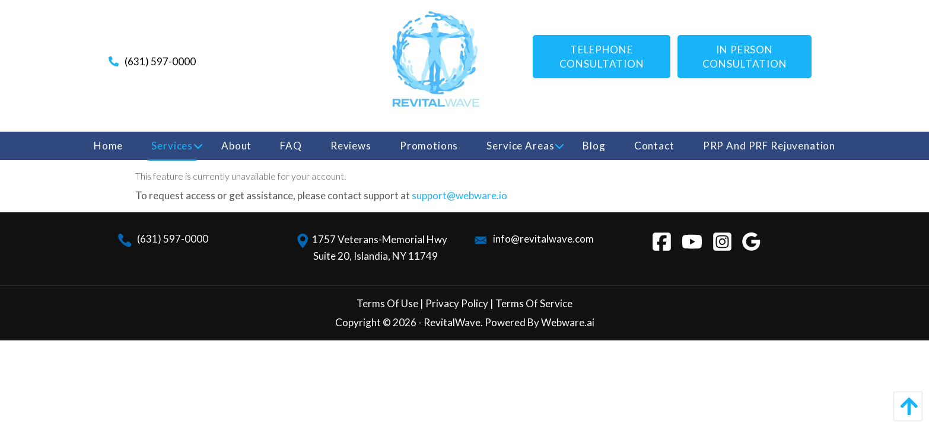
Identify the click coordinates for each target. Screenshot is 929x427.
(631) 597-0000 (160, 61)
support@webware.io (459, 195)
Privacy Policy (456, 303)
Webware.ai (567, 322)
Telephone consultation (601, 56)
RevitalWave (452, 322)
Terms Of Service (533, 303)
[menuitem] (108, 146)
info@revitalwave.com (533, 238)
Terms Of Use (387, 303)
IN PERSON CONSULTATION (744, 56)
